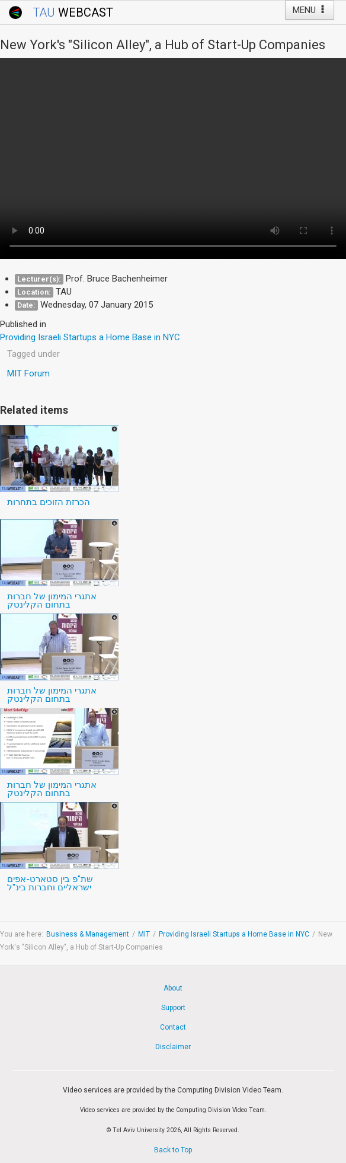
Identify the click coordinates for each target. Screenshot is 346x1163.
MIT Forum (28, 373)
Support (173, 1008)
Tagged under (33, 354)
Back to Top (173, 1150)
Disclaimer (173, 1047)
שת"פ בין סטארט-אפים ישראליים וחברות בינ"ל (50, 883)
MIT (144, 934)
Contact (173, 1027)
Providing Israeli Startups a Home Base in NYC (234, 934)
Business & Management (87, 934)
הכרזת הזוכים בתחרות (48, 502)
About (173, 988)
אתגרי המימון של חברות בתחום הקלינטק (52, 600)
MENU (309, 10)
